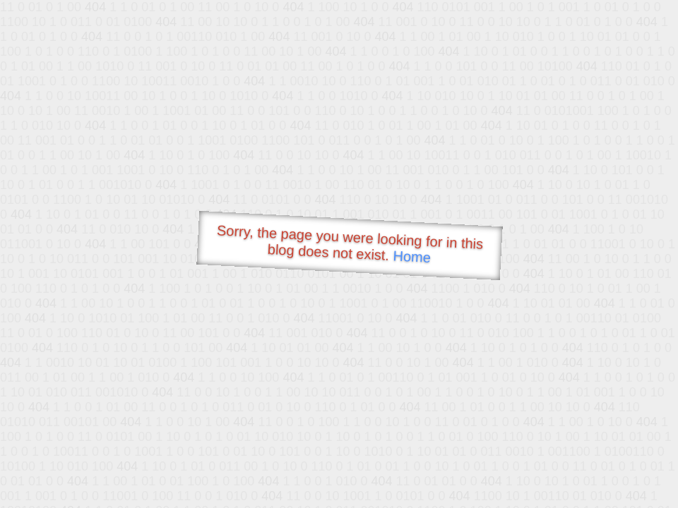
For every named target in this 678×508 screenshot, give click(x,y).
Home (412, 256)
